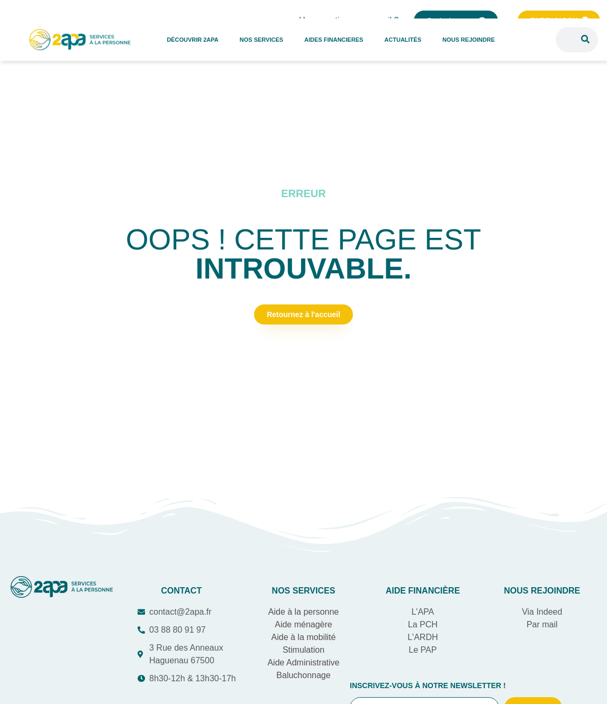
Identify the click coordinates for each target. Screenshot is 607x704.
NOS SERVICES (261, 39)
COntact (181, 590)
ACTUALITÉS (402, 39)
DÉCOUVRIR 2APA (193, 39)
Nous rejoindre (542, 590)
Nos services (304, 590)
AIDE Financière (423, 590)
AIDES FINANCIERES (333, 39)
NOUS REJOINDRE (468, 39)
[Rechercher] (585, 39)
